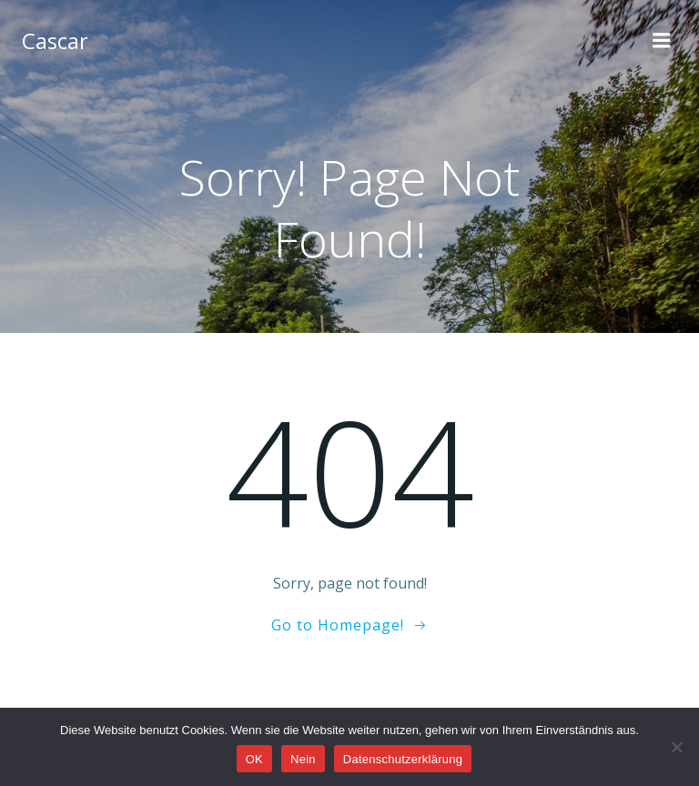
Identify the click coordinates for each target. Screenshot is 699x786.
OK (254, 759)
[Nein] (676, 747)
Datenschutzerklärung (402, 759)
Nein (303, 759)
